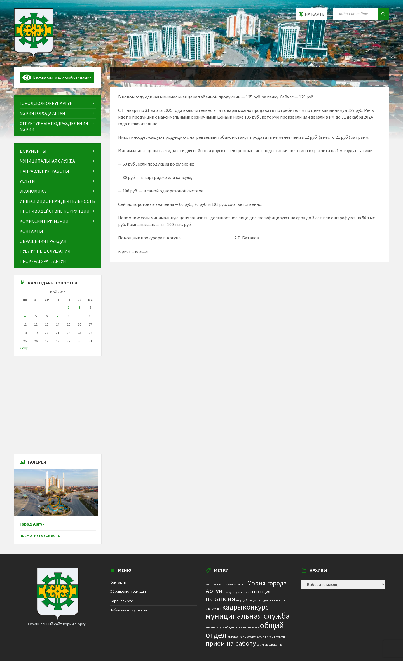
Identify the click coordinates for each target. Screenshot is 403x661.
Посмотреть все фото (40, 535)
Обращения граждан (128, 591)
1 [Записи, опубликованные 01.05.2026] (68, 307)
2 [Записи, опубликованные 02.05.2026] (79, 307)
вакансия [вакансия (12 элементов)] (220, 598)
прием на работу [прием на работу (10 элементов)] (231, 643)
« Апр (24, 347)
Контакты (118, 582)
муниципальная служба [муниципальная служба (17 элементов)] (248, 616)
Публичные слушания (128, 610)
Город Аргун (32, 524)
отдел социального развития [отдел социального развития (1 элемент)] (246, 637)
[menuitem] (58, 103)
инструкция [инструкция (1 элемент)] (213, 608)
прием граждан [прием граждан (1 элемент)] (275, 637)
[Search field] (361, 14)
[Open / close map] (311, 14)
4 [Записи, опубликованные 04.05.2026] (25, 316)
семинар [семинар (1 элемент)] (262, 644)
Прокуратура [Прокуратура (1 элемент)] (231, 592)
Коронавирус (121, 600)
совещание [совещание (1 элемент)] (275, 644)
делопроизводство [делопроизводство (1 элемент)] (274, 600)
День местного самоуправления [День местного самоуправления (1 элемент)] (226, 584)
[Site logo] (33, 55)
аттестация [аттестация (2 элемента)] (260, 591)
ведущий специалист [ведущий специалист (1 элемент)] (249, 600)
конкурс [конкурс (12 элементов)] (256, 606)
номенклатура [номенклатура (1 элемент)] (215, 627)
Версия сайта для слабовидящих (56, 77)
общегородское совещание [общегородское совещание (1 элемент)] (242, 627)
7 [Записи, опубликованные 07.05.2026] (57, 316)
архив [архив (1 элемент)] (245, 592)
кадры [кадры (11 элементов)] (232, 607)
